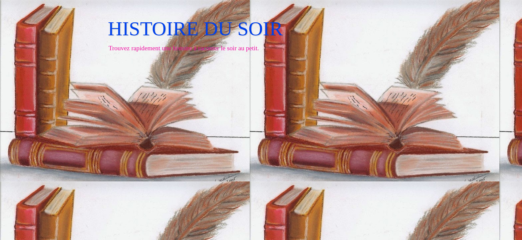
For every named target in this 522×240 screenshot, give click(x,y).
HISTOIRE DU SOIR (195, 29)
